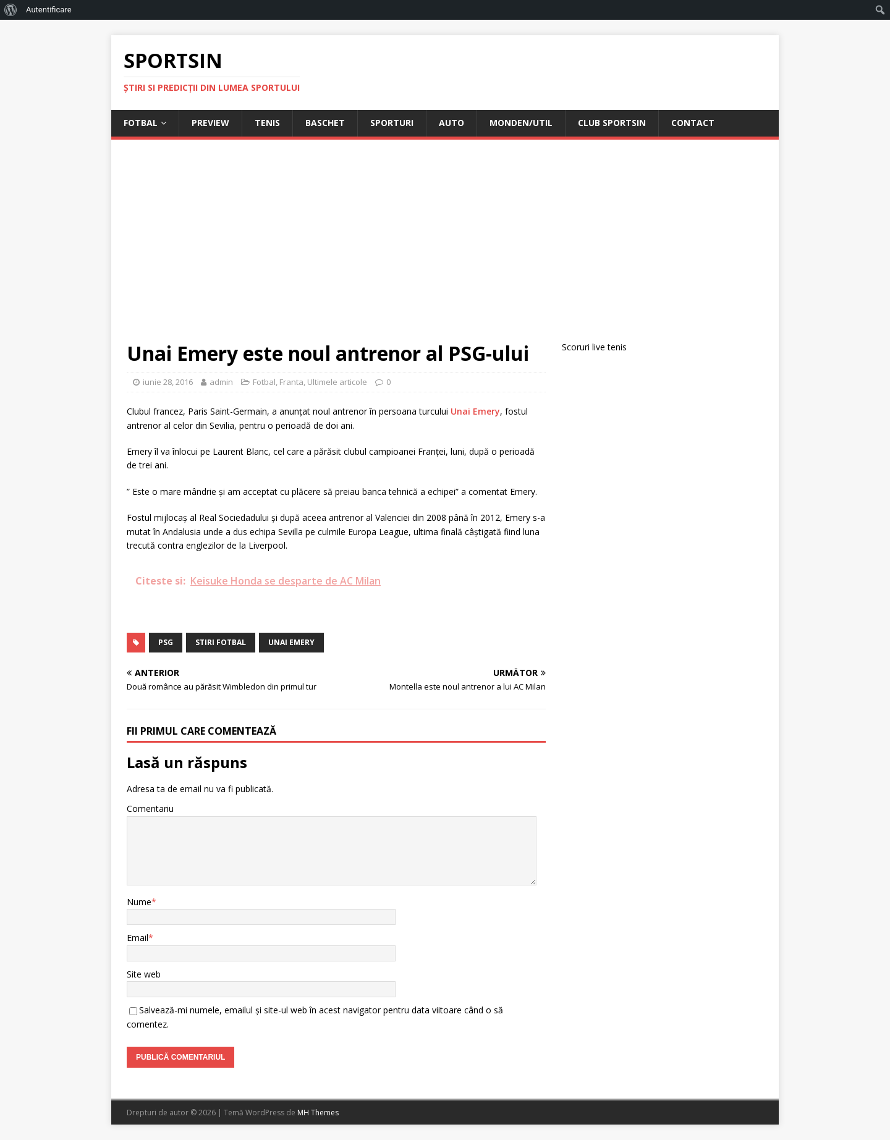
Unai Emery (475, 411)
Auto (451, 123)
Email (137, 938)
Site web (144, 974)
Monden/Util (521, 123)
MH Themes (318, 1112)
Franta (291, 381)
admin (221, 381)
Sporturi (391, 123)
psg (165, 642)
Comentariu (150, 808)
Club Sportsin (612, 123)
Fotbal (141, 123)
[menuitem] (11, 10)
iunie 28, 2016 (168, 381)
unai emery (291, 642)
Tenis (267, 123)
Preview (210, 123)
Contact (692, 123)
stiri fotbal (220, 642)
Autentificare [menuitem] (49, 9)
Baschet (325, 123)
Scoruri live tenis (594, 347)
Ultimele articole (337, 381)
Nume (139, 902)
